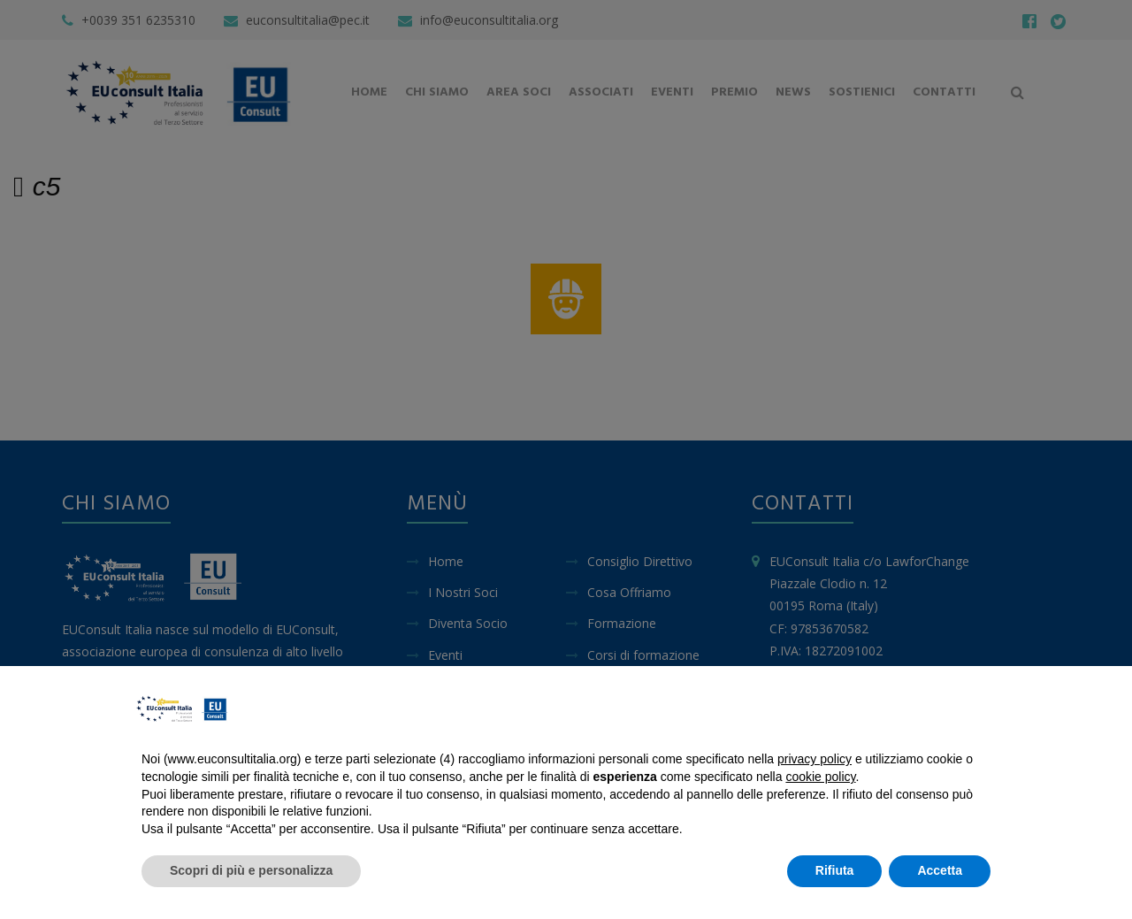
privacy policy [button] (814, 759)
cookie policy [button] (820, 777)
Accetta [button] (939, 870)
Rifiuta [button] (834, 870)
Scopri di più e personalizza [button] (251, 870)
